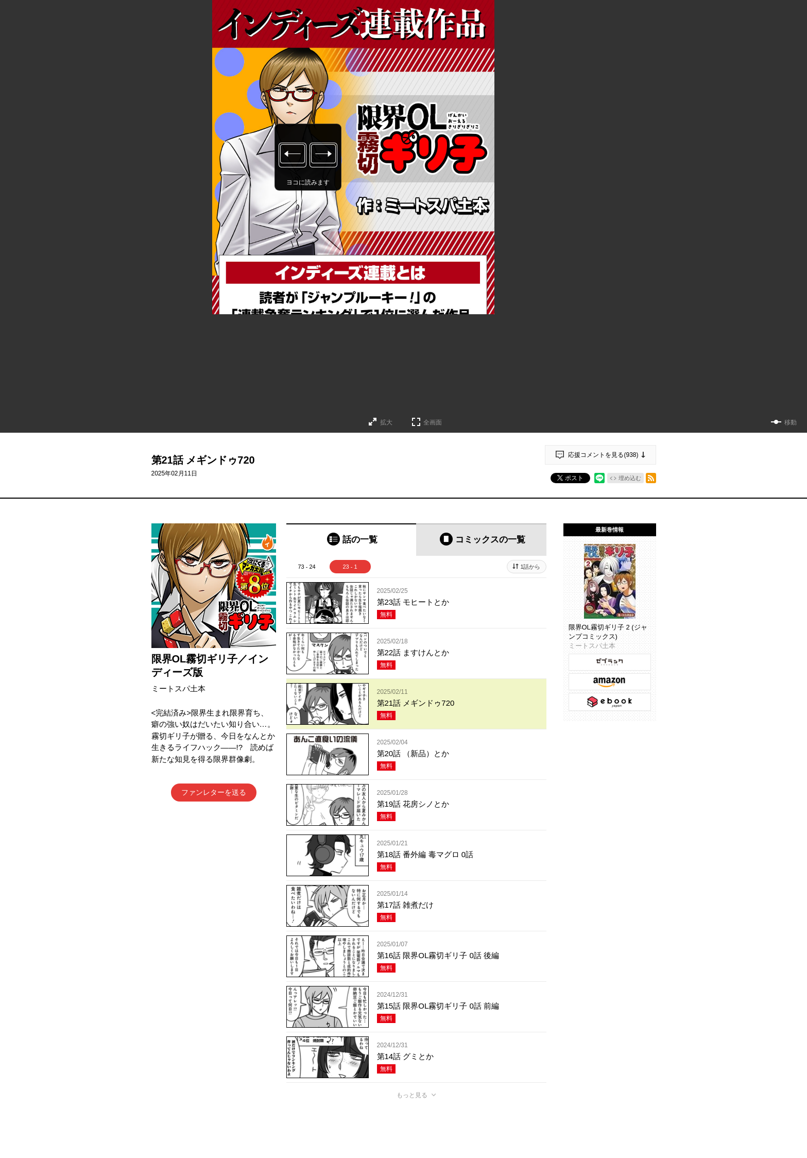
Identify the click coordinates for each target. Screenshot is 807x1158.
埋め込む (630, 478)
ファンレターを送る (213, 792)
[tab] (351, 539)
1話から (530, 567)
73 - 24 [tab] (306, 567)
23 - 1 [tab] (349, 567)
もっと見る (412, 1095)
